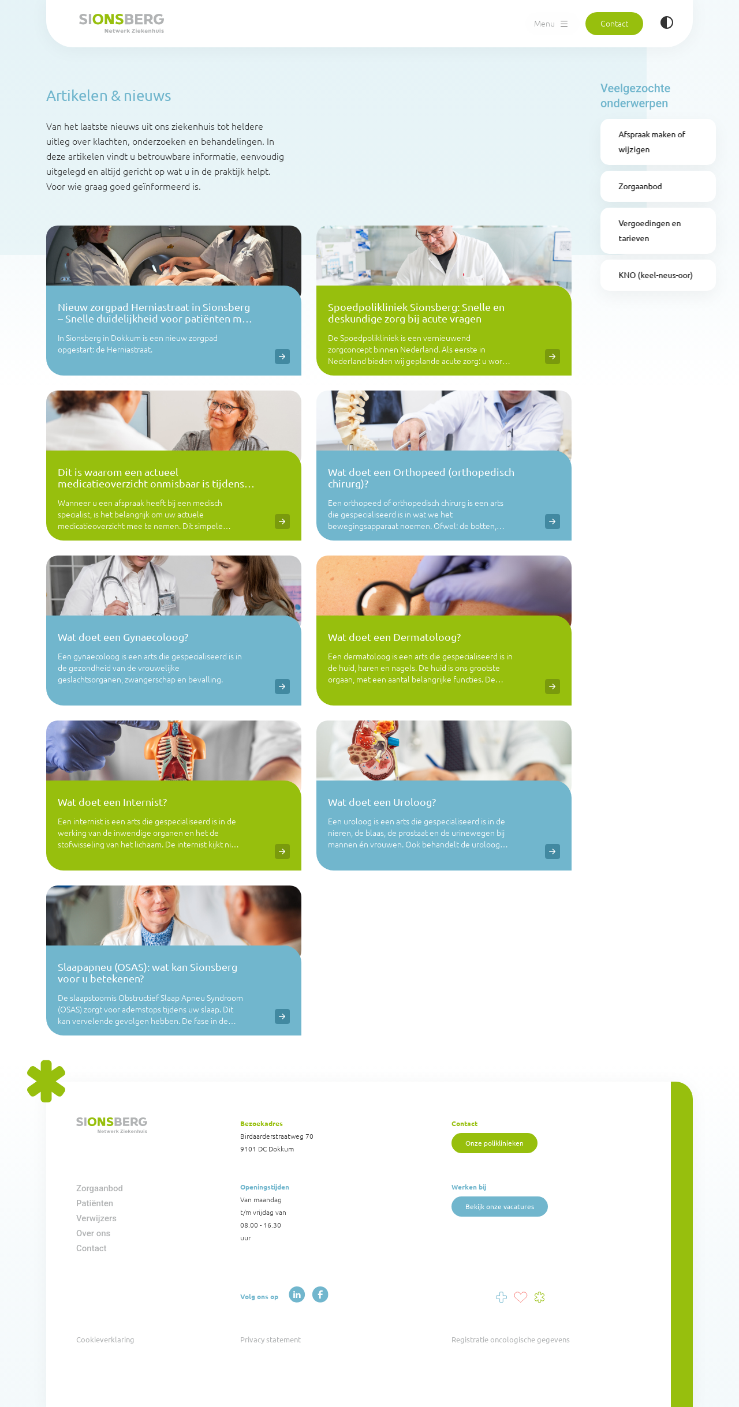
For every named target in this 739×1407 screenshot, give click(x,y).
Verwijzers (96, 1218)
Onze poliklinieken (495, 1142)
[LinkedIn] (296, 1295)
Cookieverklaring (105, 1339)
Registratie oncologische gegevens (510, 1339)
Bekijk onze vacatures (500, 1205)
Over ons (93, 1233)
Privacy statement (270, 1339)
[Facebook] (317, 1295)
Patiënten (94, 1203)
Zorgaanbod (99, 1188)
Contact (614, 22)
